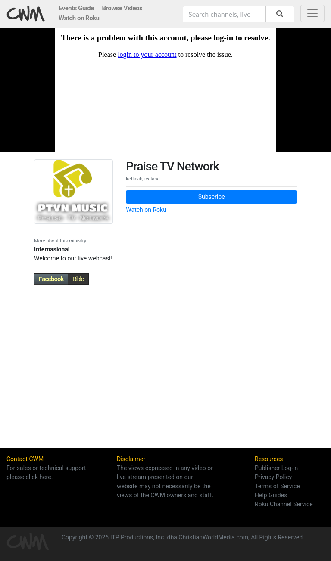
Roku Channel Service (284, 504)
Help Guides (271, 495)
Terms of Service (277, 486)
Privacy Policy (273, 477)
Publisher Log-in (276, 468)
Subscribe (211, 196)
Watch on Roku (146, 209)
